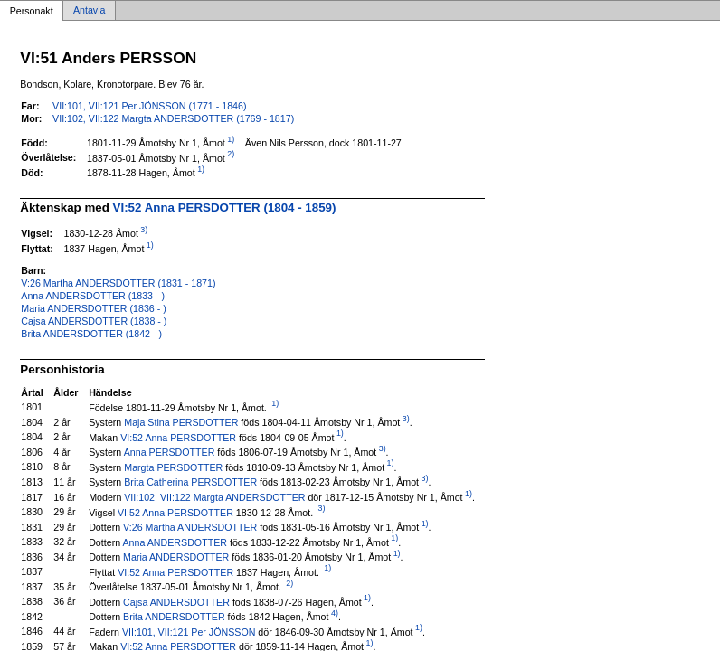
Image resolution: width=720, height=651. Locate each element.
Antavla (89, 10)
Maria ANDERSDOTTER (176, 557)
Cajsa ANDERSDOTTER (176, 601)
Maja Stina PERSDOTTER (181, 422)
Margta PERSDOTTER (173, 466)
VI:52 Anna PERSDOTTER (178, 436)
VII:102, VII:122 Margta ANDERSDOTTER (214, 497)
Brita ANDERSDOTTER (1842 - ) (91, 333)
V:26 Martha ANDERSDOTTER (190, 527)
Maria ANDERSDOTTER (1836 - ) (93, 308)
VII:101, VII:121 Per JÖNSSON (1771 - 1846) (149, 105)
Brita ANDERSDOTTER (174, 616)
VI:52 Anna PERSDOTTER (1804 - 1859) (224, 207)
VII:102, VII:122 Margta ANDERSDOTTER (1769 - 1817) (173, 118)
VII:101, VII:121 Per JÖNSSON (188, 631)
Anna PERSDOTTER (169, 452)
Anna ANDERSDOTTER (175, 541)
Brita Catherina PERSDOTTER (190, 481)
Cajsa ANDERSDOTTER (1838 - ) (93, 321)
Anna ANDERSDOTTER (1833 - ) (93, 295)
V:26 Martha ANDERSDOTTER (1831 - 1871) (118, 283)
